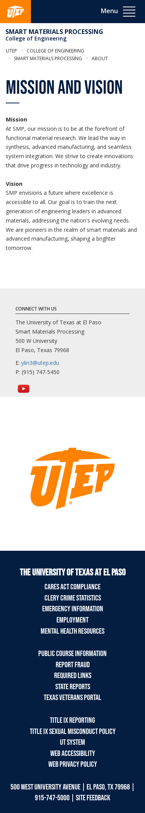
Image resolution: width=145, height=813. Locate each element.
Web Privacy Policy (72, 764)
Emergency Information (72, 609)
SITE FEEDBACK (93, 798)
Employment (72, 620)
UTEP (11, 50)
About (99, 58)
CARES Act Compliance (72, 587)
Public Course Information (72, 653)
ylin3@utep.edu (40, 362)
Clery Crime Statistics (72, 598)
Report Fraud (73, 665)
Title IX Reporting (72, 720)
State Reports (72, 687)
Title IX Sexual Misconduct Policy (73, 731)
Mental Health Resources (72, 631)
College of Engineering (36, 38)
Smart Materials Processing (54, 31)
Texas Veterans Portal (72, 697)
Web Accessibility (72, 753)
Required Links (72, 675)
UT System (72, 742)
